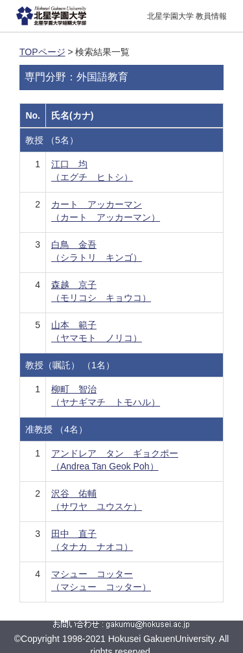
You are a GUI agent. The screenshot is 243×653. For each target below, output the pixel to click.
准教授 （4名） (56, 429)
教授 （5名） (51, 140)
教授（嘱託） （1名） (70, 365)
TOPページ (42, 52)
